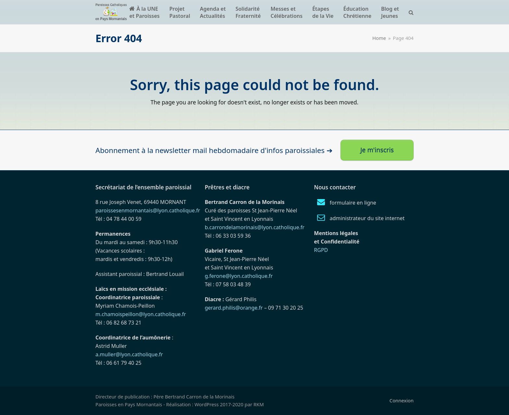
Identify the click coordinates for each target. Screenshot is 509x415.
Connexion (402, 400)
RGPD (321, 250)
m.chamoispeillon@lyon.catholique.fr (140, 314)
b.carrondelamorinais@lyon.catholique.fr (254, 227)
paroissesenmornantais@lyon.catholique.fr (147, 210)
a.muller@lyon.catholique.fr (129, 354)
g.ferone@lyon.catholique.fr (239, 275)
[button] (411, 12)
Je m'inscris (377, 150)
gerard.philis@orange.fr (234, 307)
